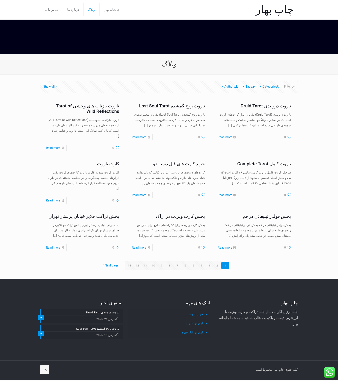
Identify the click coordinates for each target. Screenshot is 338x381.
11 (145, 265)
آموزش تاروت (194, 323)
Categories (269, 86)
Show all (50, 86)
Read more (225, 137)
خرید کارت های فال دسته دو (179, 163)
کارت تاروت (108, 163)
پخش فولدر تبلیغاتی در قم (267, 216)
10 (153, 265)
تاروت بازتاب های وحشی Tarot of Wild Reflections (87, 108)
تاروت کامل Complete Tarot (264, 163)
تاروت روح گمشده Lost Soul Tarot (172, 105)
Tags (248, 86)
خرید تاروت (196, 314)
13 (129, 265)
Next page (110, 265)
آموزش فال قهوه (192, 332)
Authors (229, 86)
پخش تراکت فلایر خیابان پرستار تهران (84, 216)
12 (137, 265)
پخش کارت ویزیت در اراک (180, 216)
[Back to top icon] (44, 370)
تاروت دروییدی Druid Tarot (266, 105)
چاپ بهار (275, 9)
